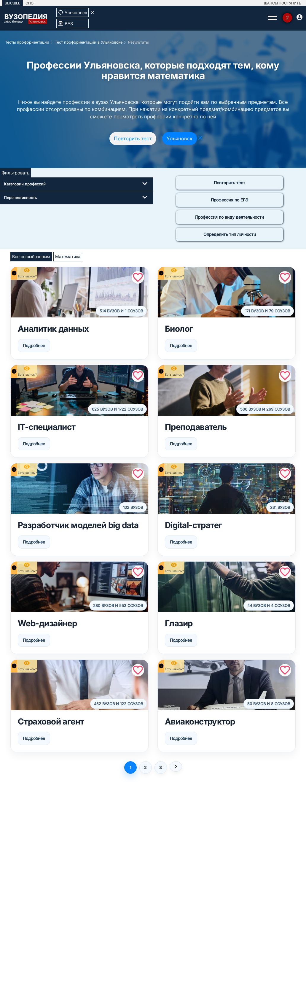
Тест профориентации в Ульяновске (88, 42)
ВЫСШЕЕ (12, 3)
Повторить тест (133, 139)
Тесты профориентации (27, 42)
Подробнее (34, 345)
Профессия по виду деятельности (229, 217)
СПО (30, 3)
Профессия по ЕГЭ (229, 199)
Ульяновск (179, 139)
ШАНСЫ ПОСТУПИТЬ (282, 3)
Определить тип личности (229, 234)
